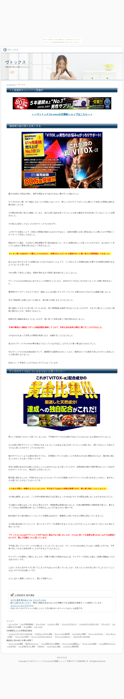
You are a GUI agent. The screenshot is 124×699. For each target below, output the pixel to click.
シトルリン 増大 (53, 624)
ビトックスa (13, 624)
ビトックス (38, 627)
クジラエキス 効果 (79, 634)
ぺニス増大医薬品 (26, 624)
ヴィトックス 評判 (22, 637)
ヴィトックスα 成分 (89, 644)
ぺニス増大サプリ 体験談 (50, 644)
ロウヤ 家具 (15, 600)
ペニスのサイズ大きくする (89, 624)
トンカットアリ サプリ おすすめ (20, 634)
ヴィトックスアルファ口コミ (41, 637)
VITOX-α (41, 646)
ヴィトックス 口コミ (95, 634)
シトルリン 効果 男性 (71, 646)
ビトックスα (40, 624)
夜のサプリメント (32, 644)
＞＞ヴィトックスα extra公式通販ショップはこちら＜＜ (62, 114)
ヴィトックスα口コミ (62, 637)
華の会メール (26, 600)
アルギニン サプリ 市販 (43, 634)
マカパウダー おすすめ (81, 637)
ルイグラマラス (27, 606)
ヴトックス (15, 62)
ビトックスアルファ (69, 624)
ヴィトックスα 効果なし (71, 644)
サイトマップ (62, 657)
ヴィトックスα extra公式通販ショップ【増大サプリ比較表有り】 (61, 661)
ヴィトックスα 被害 (16, 644)
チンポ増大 (28, 627)
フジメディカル (39, 600)
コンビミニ (15, 606)
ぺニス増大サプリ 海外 (26, 646)
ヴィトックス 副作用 (62, 634)
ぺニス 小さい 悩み (54, 646)
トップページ (10, 84)
